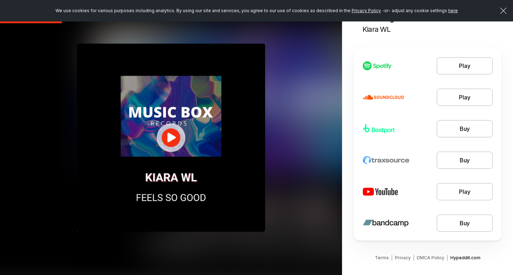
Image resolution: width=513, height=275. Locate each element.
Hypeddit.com (465, 257)
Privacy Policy (366, 10)
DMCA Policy (430, 257)
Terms (382, 257)
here (453, 10)
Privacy (403, 257)
